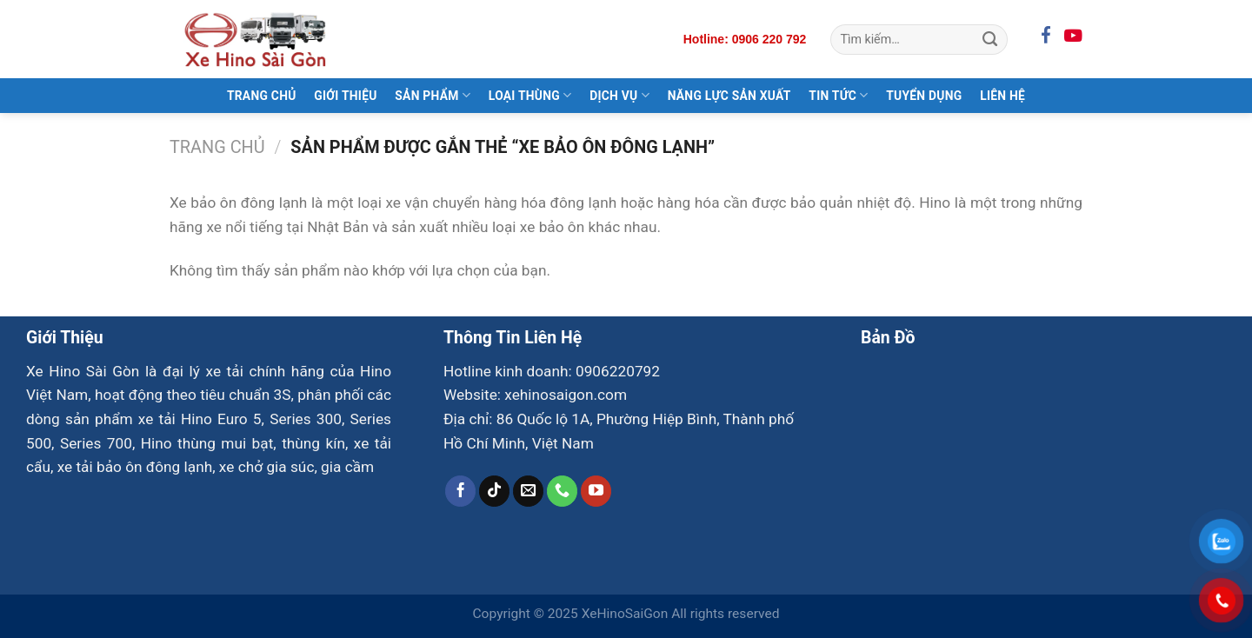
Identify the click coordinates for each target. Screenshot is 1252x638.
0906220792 (618, 371)
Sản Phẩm (432, 95)
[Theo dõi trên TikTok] (494, 491)
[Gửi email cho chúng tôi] (528, 491)
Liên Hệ (1002, 96)
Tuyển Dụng (924, 96)
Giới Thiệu (345, 96)
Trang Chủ (261, 96)
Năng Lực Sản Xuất (729, 96)
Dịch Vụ (619, 95)
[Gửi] (990, 39)
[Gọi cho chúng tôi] (562, 491)
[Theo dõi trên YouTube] (596, 491)
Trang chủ (217, 147)
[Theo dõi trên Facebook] (460, 491)
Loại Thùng (530, 95)
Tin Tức (838, 95)
